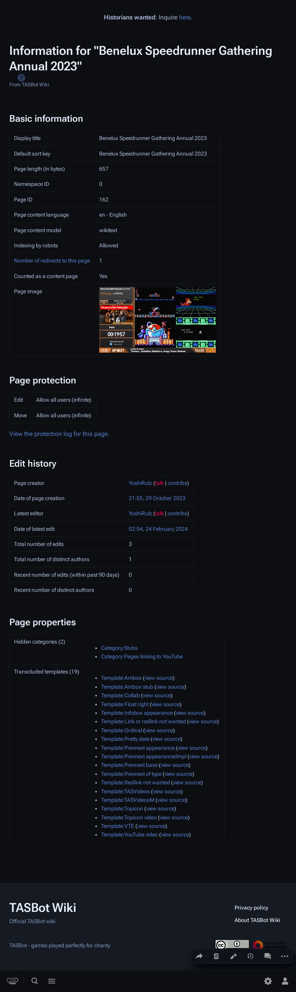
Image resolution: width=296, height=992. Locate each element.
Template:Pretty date (125, 739)
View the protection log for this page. (59, 433)
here (185, 17)
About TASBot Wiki (257, 920)
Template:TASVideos (125, 791)
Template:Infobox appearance (137, 713)
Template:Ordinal (121, 730)
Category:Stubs (119, 648)
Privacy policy (251, 908)
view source (159, 678)
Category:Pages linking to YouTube (142, 656)
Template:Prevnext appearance (138, 748)
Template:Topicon (122, 808)
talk (159, 483)
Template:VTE (117, 826)
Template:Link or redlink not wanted (143, 721)
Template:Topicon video (129, 817)
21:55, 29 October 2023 (157, 498)
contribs (177, 483)
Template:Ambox (121, 678)
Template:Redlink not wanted (135, 782)
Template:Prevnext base (129, 765)
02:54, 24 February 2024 (158, 529)
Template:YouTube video (129, 834)
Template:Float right (125, 704)
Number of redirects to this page (52, 260)
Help (21, 78)
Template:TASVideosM (127, 800)
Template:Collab (120, 695)
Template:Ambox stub (127, 687)
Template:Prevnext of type (131, 774)
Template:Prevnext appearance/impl (143, 756)
